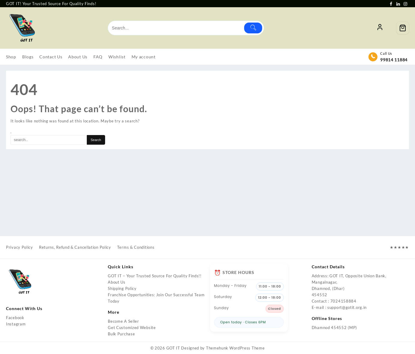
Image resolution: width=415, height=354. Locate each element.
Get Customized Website (132, 327)
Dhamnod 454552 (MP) (334, 327)
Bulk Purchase (121, 333)
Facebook (15, 317)
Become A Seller (123, 321)
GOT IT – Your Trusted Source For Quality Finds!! (154, 275)
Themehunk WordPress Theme (235, 348)
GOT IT (173, 348)
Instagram (16, 324)
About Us (117, 282)
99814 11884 (393, 59)
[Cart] (402, 28)
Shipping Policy (122, 288)
